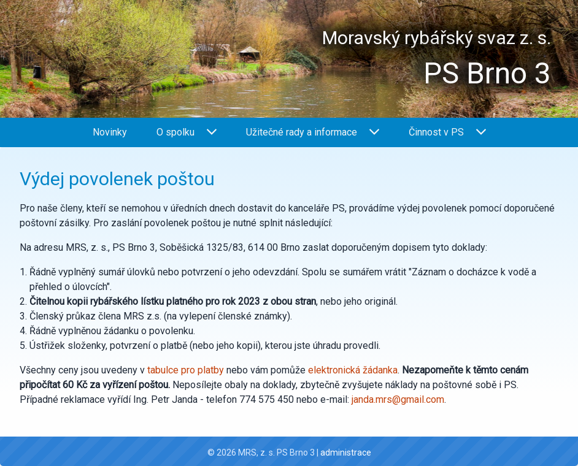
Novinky (110, 132)
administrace (345, 452)
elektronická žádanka (353, 370)
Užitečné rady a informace (312, 132)
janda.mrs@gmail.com (398, 399)
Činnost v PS (447, 132)
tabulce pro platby (185, 370)
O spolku (186, 132)
